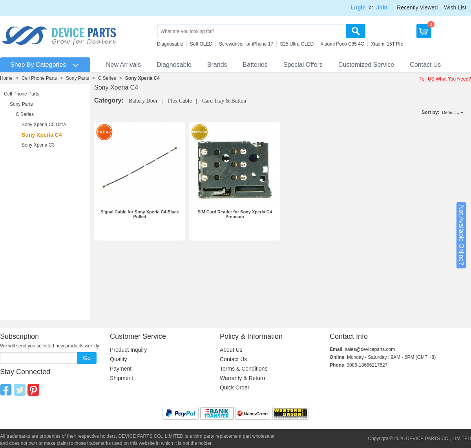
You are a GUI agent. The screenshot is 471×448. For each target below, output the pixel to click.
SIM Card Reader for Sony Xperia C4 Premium (234, 214)
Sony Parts (77, 78)
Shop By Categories (38, 64)
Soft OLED (201, 44)
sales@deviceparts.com (370, 349)
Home (6, 78)
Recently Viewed (417, 7)
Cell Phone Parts (39, 78)
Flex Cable (180, 101)
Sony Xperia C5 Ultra (44, 124)
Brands (217, 64)
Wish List (455, 7)
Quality (118, 359)
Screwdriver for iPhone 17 (246, 44)
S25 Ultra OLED (297, 44)
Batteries (255, 64)
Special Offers (303, 64)
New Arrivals (123, 64)
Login (358, 7)
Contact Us (425, 64)
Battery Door (143, 101)
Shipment (121, 378)
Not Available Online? (461, 235)
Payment (120, 368)
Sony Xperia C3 (38, 145)
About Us (231, 350)
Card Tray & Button (224, 101)
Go (87, 357)
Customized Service (366, 64)
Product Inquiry (128, 350)
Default (449, 112)
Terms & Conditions (243, 368)
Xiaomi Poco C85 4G (342, 44)
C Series (107, 78)
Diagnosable (170, 44)
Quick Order (234, 387)
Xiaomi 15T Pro (387, 44)
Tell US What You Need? (445, 79)
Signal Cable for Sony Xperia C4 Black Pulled (139, 214)
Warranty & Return (242, 378)
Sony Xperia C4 (142, 78)
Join (381, 7)
